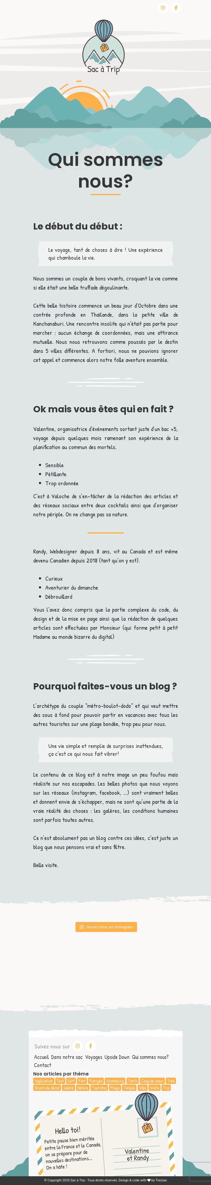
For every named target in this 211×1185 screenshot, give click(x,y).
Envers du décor (47, 1088)
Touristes (99, 1088)
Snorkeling (115, 1081)
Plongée (95, 1081)
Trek (170, 1081)
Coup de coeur (152, 1081)
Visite (154, 1088)
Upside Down (116, 1057)
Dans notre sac (67, 1057)
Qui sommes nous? (150, 1057)
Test (60, 1081)
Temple (129, 1088)
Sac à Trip (78, 1180)
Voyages (93, 1057)
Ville (142, 1088)
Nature (83, 1088)
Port (81, 1081)
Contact (42, 1065)
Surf (71, 1081)
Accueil (41, 1057)
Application (44, 1081)
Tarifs (132, 1081)
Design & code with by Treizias (143, 1180)
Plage (115, 1088)
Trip (166, 1088)
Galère (68, 1088)
